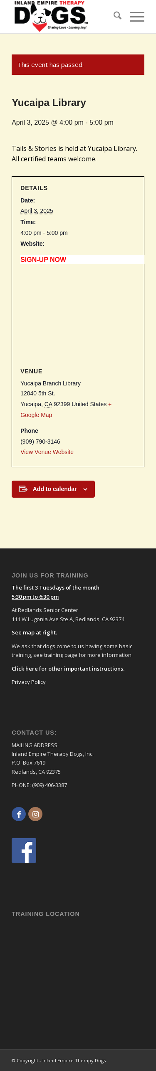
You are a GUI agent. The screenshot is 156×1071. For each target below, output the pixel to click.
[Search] (113, 16)
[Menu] (132, 16)
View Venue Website (47, 452)
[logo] (51, 16)
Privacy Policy (29, 682)
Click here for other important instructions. (68, 668)
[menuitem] (113, 16)
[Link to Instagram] (35, 814)
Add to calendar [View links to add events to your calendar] (55, 489)
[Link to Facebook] (19, 814)
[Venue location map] (78, 316)
